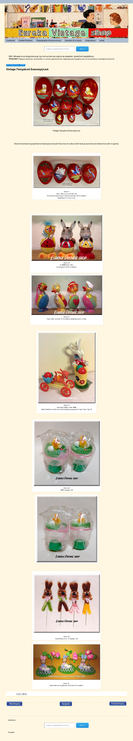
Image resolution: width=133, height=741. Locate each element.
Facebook (11, 40)
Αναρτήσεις (90, 40)
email (102, 40)
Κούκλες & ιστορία (73, 40)
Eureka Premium (25, 40)
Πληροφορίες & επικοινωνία (48, 40)
